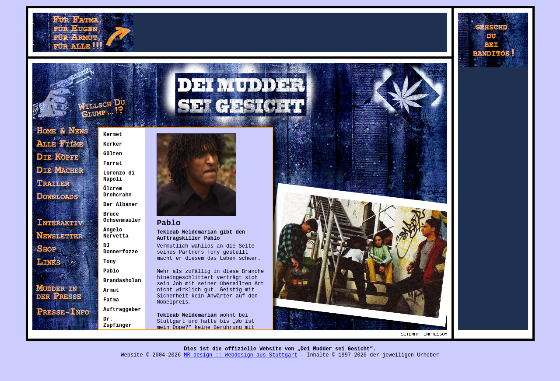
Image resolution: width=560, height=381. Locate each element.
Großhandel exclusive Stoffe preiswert (131, 378)
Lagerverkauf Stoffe (30, 378)
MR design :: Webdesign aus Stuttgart (240, 349)
